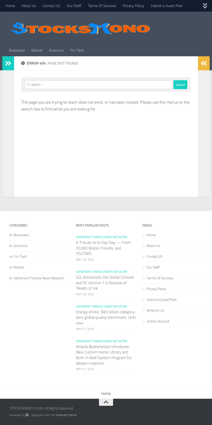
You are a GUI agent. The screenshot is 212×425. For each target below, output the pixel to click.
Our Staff (74, 6)
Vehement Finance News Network (39, 278)
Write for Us (155, 310)
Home (10, 6)
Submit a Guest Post (167, 6)
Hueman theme (66, 415)
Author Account (158, 321)
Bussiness (17, 50)
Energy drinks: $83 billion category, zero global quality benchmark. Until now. (106, 317)
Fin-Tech (77, 50)
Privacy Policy (133, 6)
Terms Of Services (102, 6)
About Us (29, 6)
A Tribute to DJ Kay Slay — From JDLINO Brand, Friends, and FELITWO (103, 248)
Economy (56, 50)
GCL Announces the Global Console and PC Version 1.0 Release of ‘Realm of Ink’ (105, 283)
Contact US (51, 6)
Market (37, 50)
